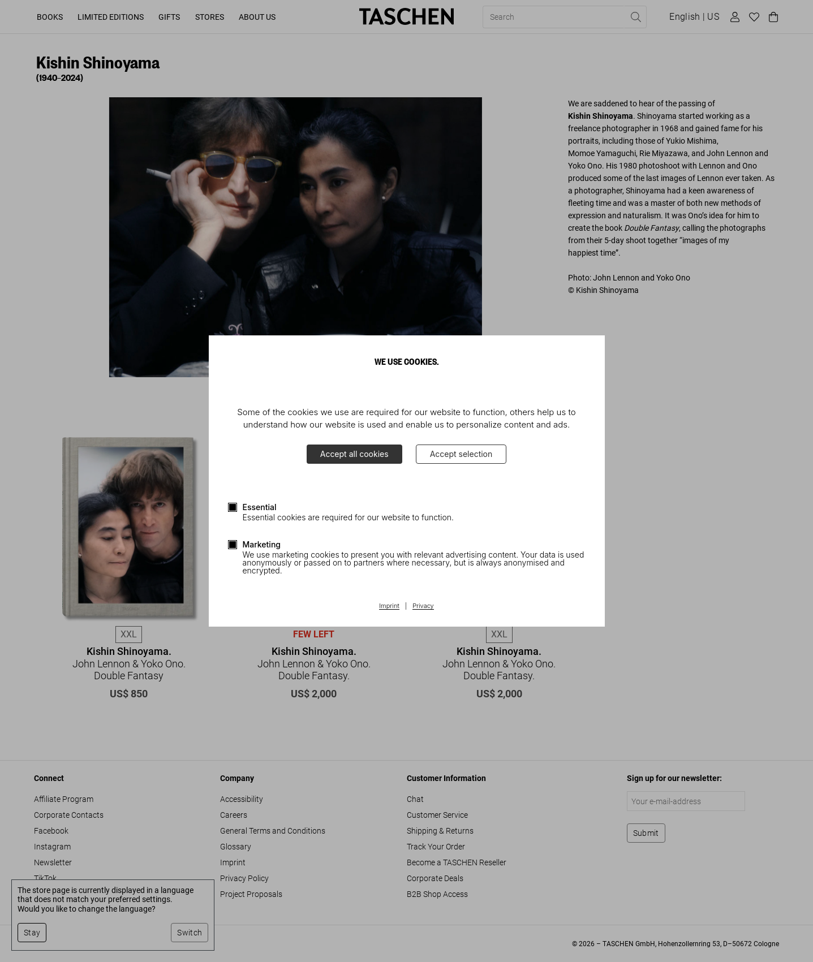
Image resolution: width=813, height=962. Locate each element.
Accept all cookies (354, 454)
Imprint (389, 606)
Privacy (423, 606)
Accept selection (461, 454)
